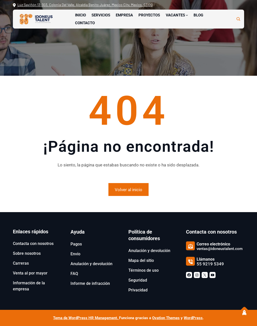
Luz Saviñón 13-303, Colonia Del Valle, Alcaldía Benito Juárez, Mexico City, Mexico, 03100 (85, 5)
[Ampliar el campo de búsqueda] (238, 19)
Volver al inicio (128, 189)
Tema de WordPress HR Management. (86, 318)
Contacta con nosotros (33, 243)
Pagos (76, 244)
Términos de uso (143, 270)
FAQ (74, 273)
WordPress (193, 318)
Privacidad (138, 290)
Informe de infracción (90, 283)
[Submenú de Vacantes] (187, 15)
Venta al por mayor (30, 273)
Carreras (21, 263)
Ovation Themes (166, 318)
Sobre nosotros (27, 253)
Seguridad (137, 280)
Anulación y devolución (91, 263)
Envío (75, 254)
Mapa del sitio (141, 260)
